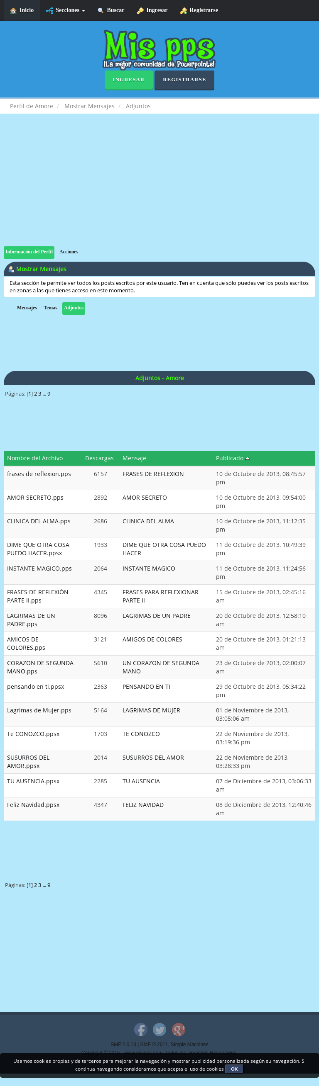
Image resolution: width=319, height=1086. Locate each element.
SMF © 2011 (154, 1044)
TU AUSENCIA (141, 781)
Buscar (111, 10)
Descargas (99, 458)
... (44, 393)
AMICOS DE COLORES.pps (26, 643)
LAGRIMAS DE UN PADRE (157, 616)
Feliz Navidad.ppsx (33, 805)
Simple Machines (190, 1044)
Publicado (233, 458)
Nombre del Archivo (35, 458)
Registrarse (199, 10)
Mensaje (134, 458)
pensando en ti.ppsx (35, 686)
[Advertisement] (159, 188)
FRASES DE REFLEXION (153, 474)
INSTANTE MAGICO (149, 568)
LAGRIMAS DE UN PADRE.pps (31, 620)
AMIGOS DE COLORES (152, 639)
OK (234, 1069)
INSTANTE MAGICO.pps (39, 568)
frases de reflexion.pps (39, 474)
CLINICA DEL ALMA (148, 521)
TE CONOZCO (141, 734)
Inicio (22, 10)
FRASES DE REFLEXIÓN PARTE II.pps (38, 596)
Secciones (65, 10)
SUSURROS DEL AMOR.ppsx (28, 761)
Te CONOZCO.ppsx (33, 734)
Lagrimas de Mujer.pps (39, 710)
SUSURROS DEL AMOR (153, 757)
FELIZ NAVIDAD (143, 805)
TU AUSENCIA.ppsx (33, 781)
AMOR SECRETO (145, 497)
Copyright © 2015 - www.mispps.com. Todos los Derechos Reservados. (159, 1053)
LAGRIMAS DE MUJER (151, 710)
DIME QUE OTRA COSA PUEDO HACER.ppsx (38, 549)
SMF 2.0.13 (123, 1044)
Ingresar (152, 10)
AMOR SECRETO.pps (35, 497)
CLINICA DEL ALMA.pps (39, 521)
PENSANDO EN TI (146, 686)
